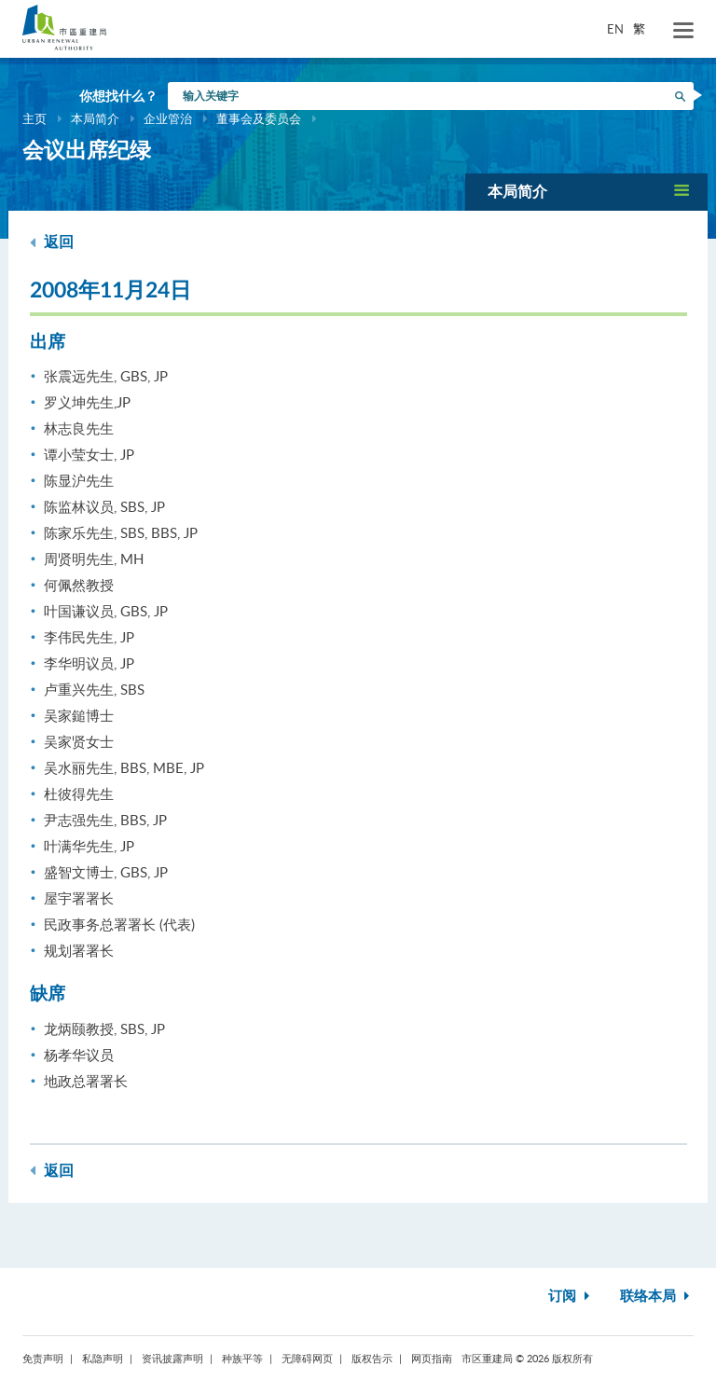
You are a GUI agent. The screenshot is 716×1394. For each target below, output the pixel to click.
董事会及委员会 (258, 118)
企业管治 (168, 118)
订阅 (571, 1297)
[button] (586, 191)
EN (615, 29)
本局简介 (95, 118)
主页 (34, 118)
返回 (52, 242)
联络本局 (657, 1297)
